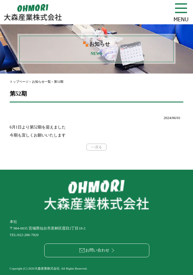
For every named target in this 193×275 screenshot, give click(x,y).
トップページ (19, 81)
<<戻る (96, 147)
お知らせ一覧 (41, 81)
